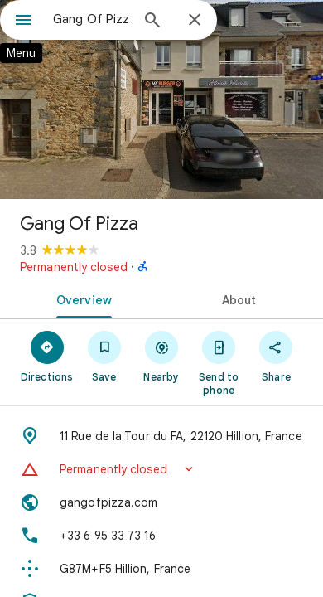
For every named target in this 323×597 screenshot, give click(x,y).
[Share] (276, 356)
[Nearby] (161, 356)
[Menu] (23, 21)
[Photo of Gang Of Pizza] (161, 99)
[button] (161, 469)
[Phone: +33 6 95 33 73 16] (161, 535)
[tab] (80, 298)
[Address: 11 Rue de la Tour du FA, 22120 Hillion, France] (161, 436)
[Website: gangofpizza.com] (161, 502)
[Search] (152, 21)
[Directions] (46, 356)
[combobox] (91, 19)
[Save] (104, 356)
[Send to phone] (219, 362)
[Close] (194, 20)
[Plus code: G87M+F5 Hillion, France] (161, 568)
